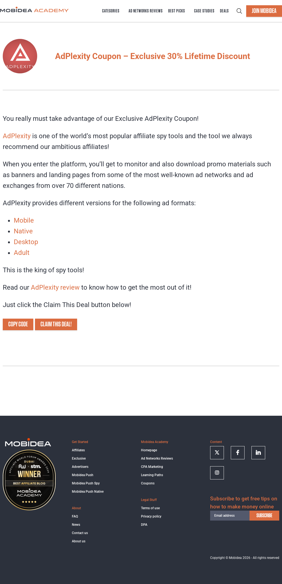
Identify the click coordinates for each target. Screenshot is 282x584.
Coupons (147, 483)
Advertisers (80, 467)
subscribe (264, 515)
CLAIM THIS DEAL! (56, 324)
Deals (224, 11)
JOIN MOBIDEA (264, 11)
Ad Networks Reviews (146, 11)
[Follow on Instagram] (217, 472)
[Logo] (28, 445)
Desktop (26, 242)
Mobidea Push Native (88, 492)
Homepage (149, 450)
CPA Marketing (152, 467)
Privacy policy (151, 516)
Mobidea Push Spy (86, 483)
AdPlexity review (55, 287)
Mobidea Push (82, 475)
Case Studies (204, 11)
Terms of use (150, 508)
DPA (144, 525)
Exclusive (79, 458)
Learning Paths (152, 475)
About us (78, 541)
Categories (111, 11)
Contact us (80, 533)
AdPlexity (17, 136)
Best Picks (176, 11)
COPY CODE (18, 324)
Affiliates (78, 450)
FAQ (75, 516)
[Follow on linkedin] (258, 452)
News (76, 525)
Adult (21, 253)
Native (23, 231)
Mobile (24, 220)
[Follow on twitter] (217, 452)
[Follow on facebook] (238, 452)
